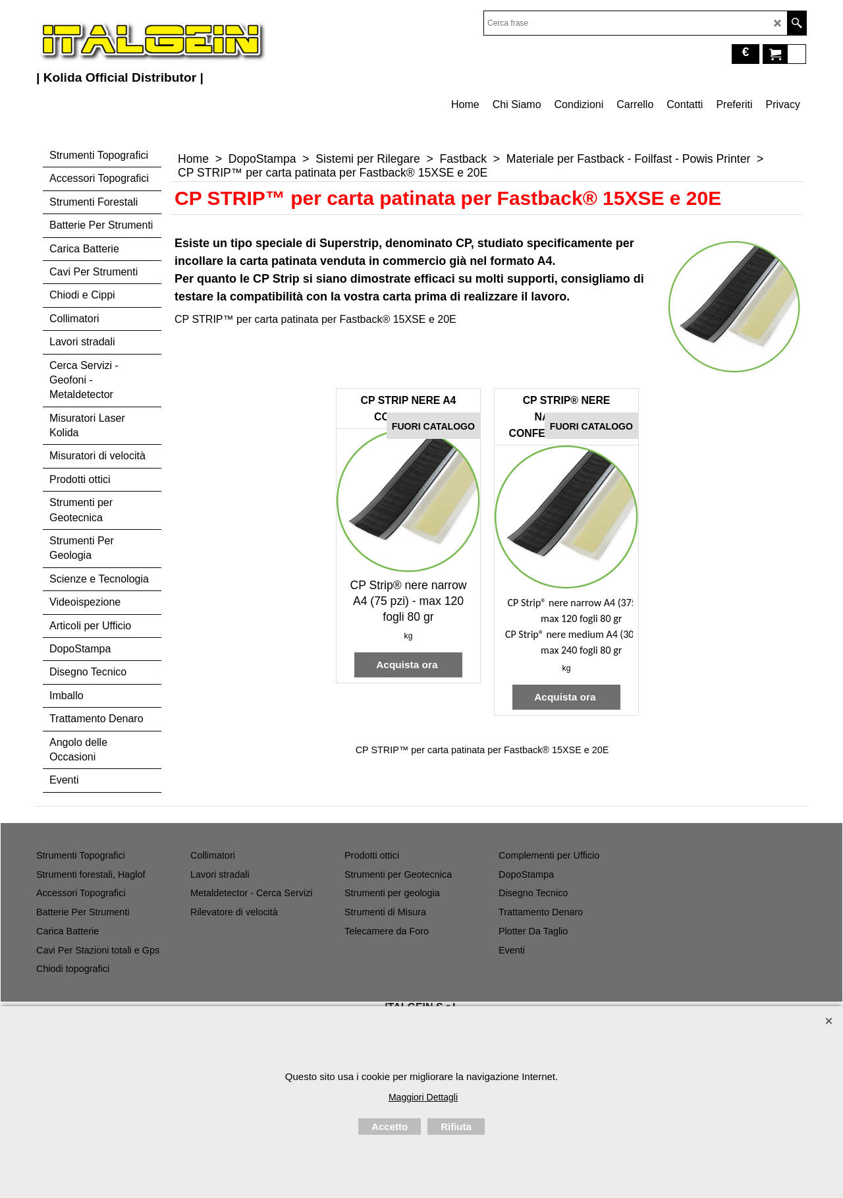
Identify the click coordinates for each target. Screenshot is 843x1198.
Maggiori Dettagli (423, 1097)
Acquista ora (408, 664)
